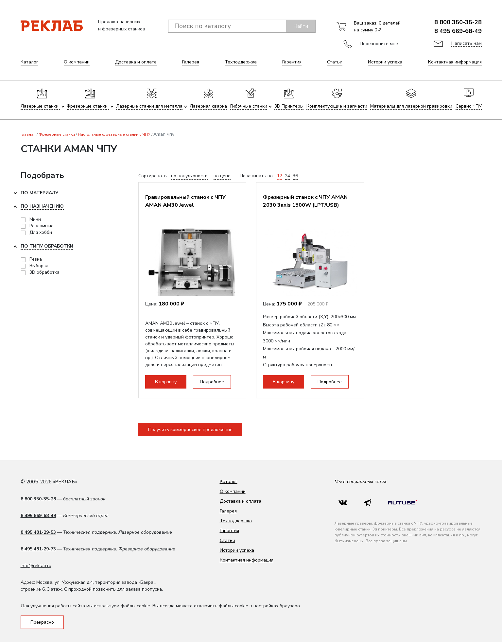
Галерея (190, 62)
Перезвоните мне (379, 44)
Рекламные (41, 226)
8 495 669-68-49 (458, 31)
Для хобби (40, 232)
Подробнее (212, 382)
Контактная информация (455, 62)
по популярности (189, 176)
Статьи (334, 62)
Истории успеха (385, 62)
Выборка (38, 266)
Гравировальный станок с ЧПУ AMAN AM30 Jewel (185, 201)
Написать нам (466, 43)
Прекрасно (42, 622)
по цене (222, 176)
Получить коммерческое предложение (190, 429)
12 (279, 176)
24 (287, 176)
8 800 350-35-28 (458, 22)
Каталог (29, 62)
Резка (35, 259)
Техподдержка (241, 62)
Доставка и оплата (136, 62)
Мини (35, 219)
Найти (300, 26)
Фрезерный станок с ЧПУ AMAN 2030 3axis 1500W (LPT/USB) (305, 201)
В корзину (166, 382)
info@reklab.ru (36, 566)
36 (295, 176)
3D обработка (44, 272)
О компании (77, 62)
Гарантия (292, 62)
